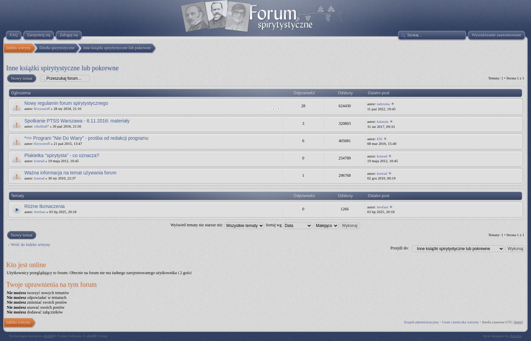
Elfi (380, 139)
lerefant (39, 212)
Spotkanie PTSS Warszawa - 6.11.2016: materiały (77, 121)
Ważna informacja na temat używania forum (70, 172)
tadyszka (383, 104)
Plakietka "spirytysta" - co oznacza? (61, 155)
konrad (39, 161)
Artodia (516, 336)
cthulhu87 (41, 126)
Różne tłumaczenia (44, 206)
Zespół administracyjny (421, 322)
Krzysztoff (42, 109)
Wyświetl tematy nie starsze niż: (217, 225)
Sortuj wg (289, 225)
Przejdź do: (399, 248)
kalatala (382, 121)
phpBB (48, 336)
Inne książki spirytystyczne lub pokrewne (62, 68)
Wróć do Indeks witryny (30, 244)
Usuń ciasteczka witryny (460, 322)
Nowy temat (21, 78)
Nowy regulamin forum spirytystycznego (66, 103)
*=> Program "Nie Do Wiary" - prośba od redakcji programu (86, 138)
